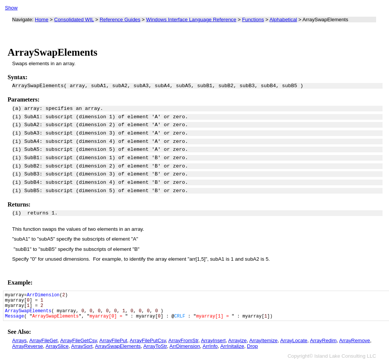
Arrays (19, 340)
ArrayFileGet (43, 340)
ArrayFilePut (113, 340)
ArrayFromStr (183, 340)
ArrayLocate (293, 340)
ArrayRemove (354, 340)
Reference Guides (120, 19)
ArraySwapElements (118, 346)
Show (11, 8)
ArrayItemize (263, 340)
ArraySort (82, 346)
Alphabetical (283, 19)
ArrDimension (184, 346)
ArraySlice (57, 346)
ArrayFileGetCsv (78, 340)
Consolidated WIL (74, 19)
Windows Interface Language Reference (191, 19)
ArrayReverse (27, 346)
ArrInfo (210, 346)
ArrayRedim (323, 340)
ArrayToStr (155, 346)
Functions (253, 19)
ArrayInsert (213, 340)
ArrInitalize (232, 346)
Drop (252, 346)
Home (42, 19)
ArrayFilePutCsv (148, 340)
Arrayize (237, 340)
